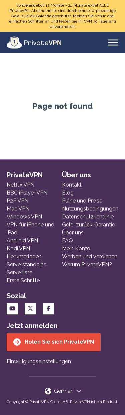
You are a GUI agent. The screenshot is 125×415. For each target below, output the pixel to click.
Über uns (73, 232)
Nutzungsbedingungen (90, 209)
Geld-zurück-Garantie (88, 224)
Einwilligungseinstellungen (39, 361)
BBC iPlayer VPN (27, 193)
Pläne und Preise (82, 201)
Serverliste (19, 272)
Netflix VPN (20, 185)
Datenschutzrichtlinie (88, 216)
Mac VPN (18, 209)
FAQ (67, 240)
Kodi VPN (18, 248)
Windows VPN (24, 216)
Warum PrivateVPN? (87, 264)
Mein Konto (76, 248)
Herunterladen (24, 256)
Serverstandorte (26, 264)
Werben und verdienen (89, 256)
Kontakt (72, 185)
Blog (68, 193)
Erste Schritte (23, 280)
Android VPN (22, 240)
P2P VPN (17, 201)
